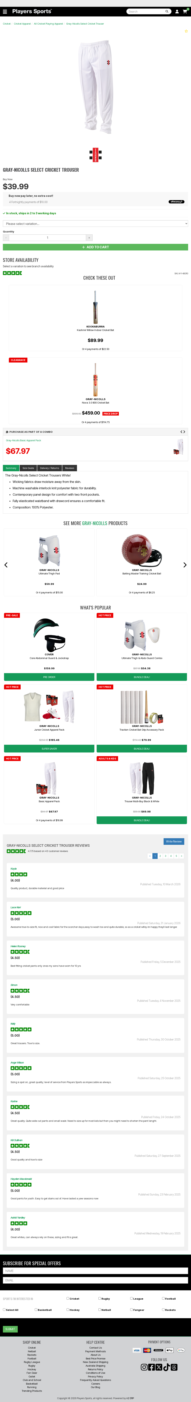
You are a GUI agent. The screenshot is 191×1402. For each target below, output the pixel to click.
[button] (5, 11)
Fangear (138, 1309)
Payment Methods (95, 1351)
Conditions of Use (95, 1372)
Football (170, 1298)
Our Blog (95, 1387)
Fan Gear (32, 1372)
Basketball (45, 1309)
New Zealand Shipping (95, 1361)
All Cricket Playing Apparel (48, 23)
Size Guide (28, 468)
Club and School (32, 1379)
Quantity (8, 231)
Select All (12, 1309)
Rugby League (32, 1361)
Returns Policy (95, 1369)
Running (31, 1387)
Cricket (7, 23)
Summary (11, 468)
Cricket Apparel (22, 23)
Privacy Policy (95, 1376)
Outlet (32, 1376)
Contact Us (95, 1347)
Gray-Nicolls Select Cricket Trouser (85, 23)
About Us (96, 1354)
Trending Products (32, 1390)
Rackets (170, 1309)
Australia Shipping (95, 1365)
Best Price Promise (95, 1358)
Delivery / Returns (49, 468)
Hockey (74, 1309)
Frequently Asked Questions (95, 1379)
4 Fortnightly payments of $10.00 (96, 202)
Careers (95, 1383)
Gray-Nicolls (94, 522)
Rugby (105, 1298)
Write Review (174, 841)
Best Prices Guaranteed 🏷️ (24, 3)
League (138, 1298)
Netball (106, 1309)
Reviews (69, 468)
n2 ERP (130, 1398)
